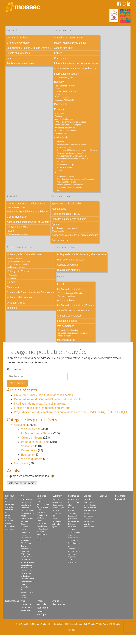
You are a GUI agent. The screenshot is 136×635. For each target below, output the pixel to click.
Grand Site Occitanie (18, 42)
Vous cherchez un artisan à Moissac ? (75, 68)
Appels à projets (64, 336)
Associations (89, 527)
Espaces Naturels (64, 167)
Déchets (58, 170)
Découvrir (12, 30)
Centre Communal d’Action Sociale (26, 203)
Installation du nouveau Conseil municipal (40, 403)
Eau (56, 173)
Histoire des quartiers (68, 269)
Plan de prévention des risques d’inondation (76, 179)
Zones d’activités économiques (68, 125)
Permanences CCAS (16, 207)
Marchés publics (66, 339)
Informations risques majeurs (69, 187)
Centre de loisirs (62, 94)
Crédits (72, 630)
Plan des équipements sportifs (65, 228)
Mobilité (60, 161)
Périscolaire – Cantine (66, 91)
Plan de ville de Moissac (70, 259)
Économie (59, 109)
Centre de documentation (18, 264)
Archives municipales (16, 267)
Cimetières (60, 58)
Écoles (57, 89)
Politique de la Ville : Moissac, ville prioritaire (81, 254)
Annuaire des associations (68, 37)
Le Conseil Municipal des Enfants (75, 305)
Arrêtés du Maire (66, 300)
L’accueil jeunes (27, 510)
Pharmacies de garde (64, 78)
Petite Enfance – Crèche (65, 86)
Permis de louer (64, 147)
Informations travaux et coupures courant (76, 63)
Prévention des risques (64, 176)
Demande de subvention (68, 330)
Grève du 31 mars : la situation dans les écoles (43, 395)
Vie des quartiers (66, 247)
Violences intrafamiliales (17, 234)
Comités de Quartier (68, 264)
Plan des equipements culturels (69, 219)
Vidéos (10, 58)
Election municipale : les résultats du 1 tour (42, 407)
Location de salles (67, 320)
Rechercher (14, 369)
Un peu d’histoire (14, 258)
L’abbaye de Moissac (18, 271)
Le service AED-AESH (64, 100)
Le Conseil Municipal (68, 289)
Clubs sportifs (58, 231)
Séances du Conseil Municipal (70, 293)
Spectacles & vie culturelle (66, 203)
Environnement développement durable (71, 159)
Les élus (61, 284)
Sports (55, 224)
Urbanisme (59, 141)
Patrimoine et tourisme (19, 247)
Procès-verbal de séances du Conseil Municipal (42, 607)
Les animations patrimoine (18, 261)
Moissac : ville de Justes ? (21, 297)
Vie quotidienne (62, 30)
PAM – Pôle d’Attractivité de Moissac (70, 122)
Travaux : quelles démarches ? (70, 153)
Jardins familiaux (63, 47)
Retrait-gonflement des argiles (70, 185)
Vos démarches (65, 326)
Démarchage (60, 133)
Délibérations (12, 600)
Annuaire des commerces (65, 131)
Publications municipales (20, 63)
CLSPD (10, 231)
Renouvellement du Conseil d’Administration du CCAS (48, 399)
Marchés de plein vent (64, 119)
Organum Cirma (16, 302)
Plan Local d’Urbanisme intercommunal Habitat (77, 150)
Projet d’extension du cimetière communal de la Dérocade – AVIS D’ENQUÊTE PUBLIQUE (71, 412)
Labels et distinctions (18, 53)
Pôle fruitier (59, 113)
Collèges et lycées (62, 97)
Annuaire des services (69, 315)
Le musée (11, 278)
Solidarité (12, 196)
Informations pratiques (66, 73)
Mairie (60, 276)
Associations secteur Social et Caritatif (28, 221)
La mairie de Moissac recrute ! (73, 310)
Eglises (58, 53)
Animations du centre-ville (66, 128)
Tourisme (59, 116)
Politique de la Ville (17, 227)
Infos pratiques (13, 275)
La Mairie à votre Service (36, 433)
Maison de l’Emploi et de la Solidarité (27, 211)
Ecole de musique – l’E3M (66, 213)
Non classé (21, 463)
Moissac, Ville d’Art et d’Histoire (24, 254)
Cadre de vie (61, 137)
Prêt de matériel (60, 240)
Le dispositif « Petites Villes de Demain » (29, 47)
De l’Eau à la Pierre (17, 37)
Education (59, 81)
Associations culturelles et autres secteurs (75, 235)
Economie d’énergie (65, 165)
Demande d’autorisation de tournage (73, 333)
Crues (57, 190)
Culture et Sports (60, 196)
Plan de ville (61, 104)
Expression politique (66, 296)
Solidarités (27, 446)
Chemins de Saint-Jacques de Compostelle (30, 292)
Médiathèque (59, 208)
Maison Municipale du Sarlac (70, 42)
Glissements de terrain (66, 182)
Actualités (20, 424)
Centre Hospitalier (17, 216)
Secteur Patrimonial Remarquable (71, 156)
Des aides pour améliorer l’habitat (71, 144)
